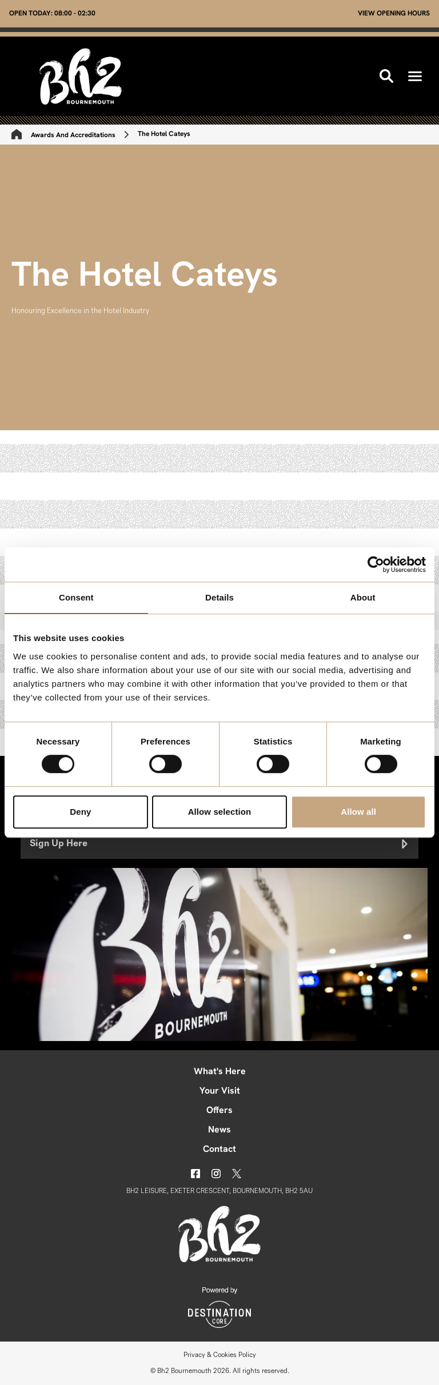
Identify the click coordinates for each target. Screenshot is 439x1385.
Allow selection (220, 811)
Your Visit (219, 1091)
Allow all (358, 811)
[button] (415, 76)
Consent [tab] (76, 597)
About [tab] (363, 597)
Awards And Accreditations (73, 135)
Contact (219, 1149)
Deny (80, 811)
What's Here (220, 1071)
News (219, 1130)
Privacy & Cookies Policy (219, 1355)
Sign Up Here (219, 843)
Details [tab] (219, 597)
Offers (219, 1110)
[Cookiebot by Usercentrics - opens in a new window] (376, 564)
